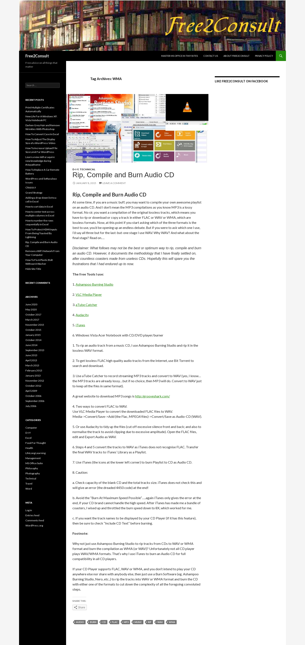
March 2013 (32, 365)
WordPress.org (34, 525)
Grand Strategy (33, 192)
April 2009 (31, 390)
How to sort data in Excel (39, 206)
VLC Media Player (89, 294)
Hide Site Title (33, 268)
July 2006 (30, 406)
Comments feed (34, 520)
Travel (28, 483)
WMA (172, 622)
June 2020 (31, 304)
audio (80, 622)
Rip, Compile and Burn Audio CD (123, 175)
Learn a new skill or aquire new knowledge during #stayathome (40, 160)
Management (33, 458)
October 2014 (33, 340)
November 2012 (34, 380)
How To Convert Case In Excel (42, 134)
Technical (87, 169)
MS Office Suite (34, 463)
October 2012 (33, 385)
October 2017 (33, 314)
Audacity (82, 315)
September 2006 (34, 401)
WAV (160, 622)
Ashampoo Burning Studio (94, 284)
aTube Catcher (86, 305)
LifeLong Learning (35, 453)
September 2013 (34, 350)
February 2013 (33, 370)
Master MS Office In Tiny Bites (179, 55)
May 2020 (31, 309)
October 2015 (33, 329)
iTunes (80, 325)
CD (104, 622)
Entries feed (32, 515)
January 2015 (33, 334)
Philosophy (31, 468)
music (138, 622)
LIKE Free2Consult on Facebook (241, 81)
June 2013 (31, 355)
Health (29, 448)
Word (28, 488)
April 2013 (31, 360)
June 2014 (31, 345)
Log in (28, 510)
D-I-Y (75, 169)
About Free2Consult (236, 55)
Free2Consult (37, 56)
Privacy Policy (264, 55)
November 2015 (34, 324)
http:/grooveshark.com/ (152, 396)
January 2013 (33, 375)
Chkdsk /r (30, 187)
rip (149, 622)
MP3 (126, 622)
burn (93, 622)
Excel (28, 437)
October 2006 (33, 395)
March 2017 (32, 319)
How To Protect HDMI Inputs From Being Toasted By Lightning (41, 233)
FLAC (115, 622)
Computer (31, 427)
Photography (32, 473)
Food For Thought (35, 442)
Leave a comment (114, 183)
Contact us (210, 55)
